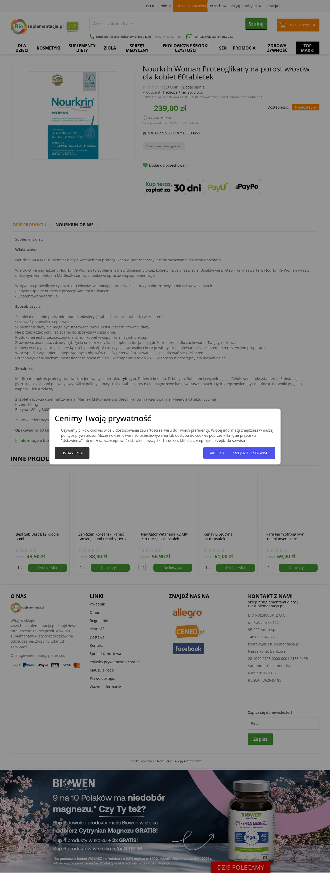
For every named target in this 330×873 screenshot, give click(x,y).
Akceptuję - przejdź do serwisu (239, 452)
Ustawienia (72, 452)
